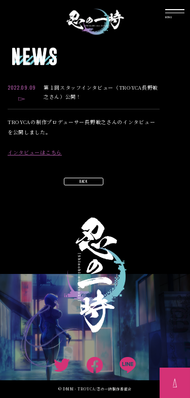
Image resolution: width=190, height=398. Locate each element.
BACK (84, 181)
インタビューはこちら (35, 152)
